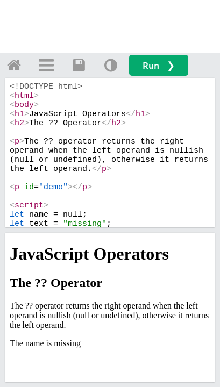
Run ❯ (159, 65)
